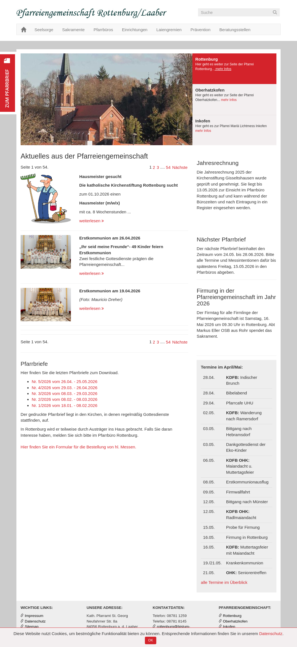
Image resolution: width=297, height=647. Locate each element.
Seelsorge (43, 29)
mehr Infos (223, 69)
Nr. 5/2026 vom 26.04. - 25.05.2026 (64, 381)
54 (168, 167)
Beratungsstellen (235, 29)
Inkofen (229, 626)
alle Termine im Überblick (224, 582)
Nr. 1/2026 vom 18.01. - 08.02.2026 (64, 405)
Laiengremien (169, 29)
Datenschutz (270, 633)
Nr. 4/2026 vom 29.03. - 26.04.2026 (64, 387)
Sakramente (73, 29)
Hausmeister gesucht (100, 176)
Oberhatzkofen (235, 621)
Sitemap (32, 626)
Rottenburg (232, 616)
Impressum (34, 616)
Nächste (179, 167)
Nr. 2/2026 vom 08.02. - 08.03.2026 (64, 399)
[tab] (234, 68)
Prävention (200, 29)
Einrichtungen (134, 29)
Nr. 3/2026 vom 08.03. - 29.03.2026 (64, 393)
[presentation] (234, 68)
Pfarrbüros (103, 29)
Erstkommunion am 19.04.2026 (109, 290)
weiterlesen (91, 220)
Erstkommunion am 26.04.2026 (109, 238)
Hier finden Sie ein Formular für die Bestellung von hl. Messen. (78, 446)
